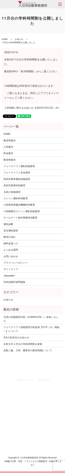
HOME (5, 39)
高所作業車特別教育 (14, 185)
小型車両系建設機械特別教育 (19, 204)
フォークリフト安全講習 (16, 172)
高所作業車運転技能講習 (16, 179)
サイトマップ (10, 269)
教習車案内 (9, 159)
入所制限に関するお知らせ (18, 107)
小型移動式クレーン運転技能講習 (21, 211)
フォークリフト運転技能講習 (19, 166)
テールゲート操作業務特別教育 (20, 217)
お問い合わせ (10, 256)
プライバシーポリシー (15, 262)
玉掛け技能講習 (11, 192)
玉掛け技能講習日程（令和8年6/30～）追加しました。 (30, 319)
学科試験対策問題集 (14, 282)
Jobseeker (9, 275)
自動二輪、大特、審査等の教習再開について (27, 350)
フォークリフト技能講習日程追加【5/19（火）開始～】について (31, 329)
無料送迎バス (10, 243)
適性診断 (8, 224)
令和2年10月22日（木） (47, 107)
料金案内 (8, 153)
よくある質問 (10, 249)
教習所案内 (9, 140)
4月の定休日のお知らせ (16, 337)
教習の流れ (9, 237)
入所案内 (8, 146)
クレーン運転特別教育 (15, 198)
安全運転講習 (10, 230)
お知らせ (19, 39)
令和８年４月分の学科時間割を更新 (22, 344)
